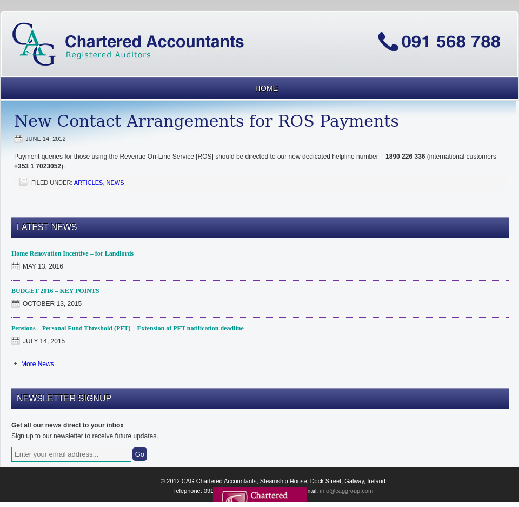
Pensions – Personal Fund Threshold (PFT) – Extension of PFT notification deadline (127, 328)
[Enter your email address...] (71, 454)
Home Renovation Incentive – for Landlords (72, 253)
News (115, 182)
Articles (88, 182)
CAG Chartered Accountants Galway (259, 24)
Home (266, 88)
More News (37, 364)
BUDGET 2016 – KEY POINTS (55, 291)
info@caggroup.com (346, 490)
